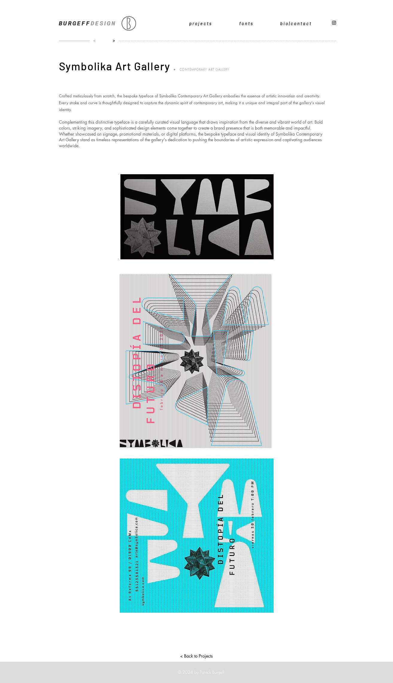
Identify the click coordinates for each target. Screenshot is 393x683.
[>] (112, 40)
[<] (93, 40)
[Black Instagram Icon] (334, 22)
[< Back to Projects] (196, 656)
